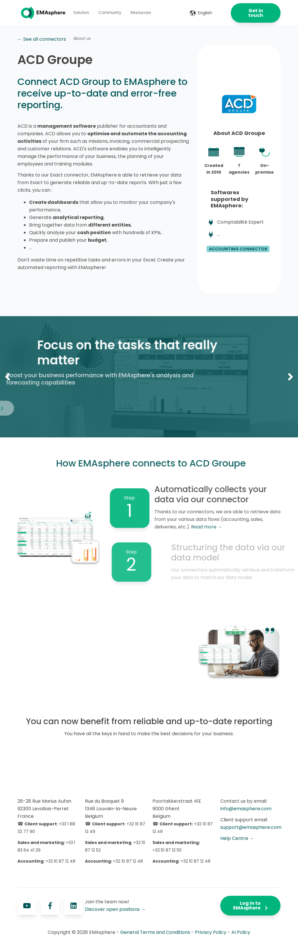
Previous (7, 376)
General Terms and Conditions (155, 932)
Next (290, 376)
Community (109, 12)
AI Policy (240, 932)
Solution (81, 12)
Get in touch (255, 13)
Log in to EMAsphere (250, 905)
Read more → (233, 526)
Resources (141, 12)
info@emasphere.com (246, 808)
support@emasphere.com (250, 827)
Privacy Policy (210, 932)
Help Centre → (237, 838)
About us (82, 38)
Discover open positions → (115, 909)
